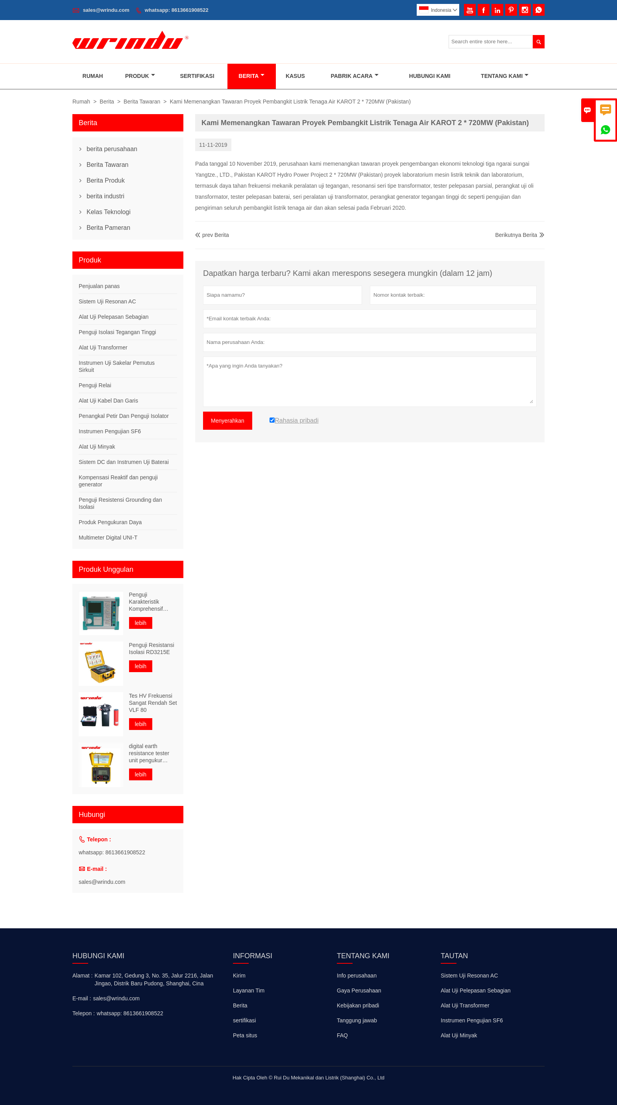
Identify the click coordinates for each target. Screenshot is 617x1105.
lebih (141, 623)
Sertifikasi (197, 76)
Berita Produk (106, 180)
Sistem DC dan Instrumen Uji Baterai (124, 462)
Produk (140, 76)
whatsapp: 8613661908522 (177, 10)
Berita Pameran (108, 227)
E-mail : (81, 998)
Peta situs (245, 1035)
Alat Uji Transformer (103, 347)
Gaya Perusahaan (359, 990)
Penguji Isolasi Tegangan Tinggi (117, 332)
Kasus (295, 76)
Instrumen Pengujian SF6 (110, 431)
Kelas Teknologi (109, 212)
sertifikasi (244, 1020)
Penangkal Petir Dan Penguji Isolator (124, 416)
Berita (251, 76)
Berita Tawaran (142, 101)
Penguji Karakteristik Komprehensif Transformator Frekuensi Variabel (152, 601)
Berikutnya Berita (516, 235)
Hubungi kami (98, 956)
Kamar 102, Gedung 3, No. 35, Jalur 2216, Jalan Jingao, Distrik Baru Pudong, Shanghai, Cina (153, 979)
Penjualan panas (99, 286)
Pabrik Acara (355, 76)
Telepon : (83, 1013)
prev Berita (212, 235)
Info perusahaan (357, 975)
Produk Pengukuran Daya (110, 522)
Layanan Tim (248, 990)
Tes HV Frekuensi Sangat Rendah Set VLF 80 (153, 703)
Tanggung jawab (357, 1020)
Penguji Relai (95, 385)
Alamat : (82, 975)
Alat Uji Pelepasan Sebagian (113, 317)
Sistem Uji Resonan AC (107, 301)
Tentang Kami (504, 76)
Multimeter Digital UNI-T (108, 537)
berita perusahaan (112, 149)
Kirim (239, 975)
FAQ (342, 1035)
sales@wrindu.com (106, 10)
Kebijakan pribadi (358, 1005)
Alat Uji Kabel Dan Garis (108, 400)
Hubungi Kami (430, 76)
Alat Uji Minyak (97, 446)
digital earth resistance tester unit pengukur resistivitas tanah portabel (149, 753)
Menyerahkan (227, 421)
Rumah (93, 76)
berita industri (105, 196)
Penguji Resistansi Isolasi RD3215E (151, 648)
